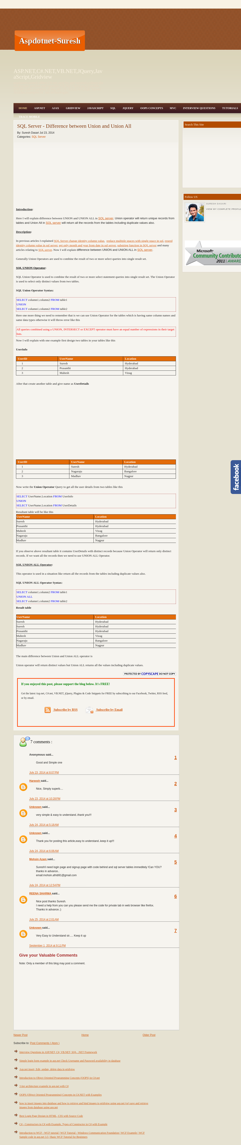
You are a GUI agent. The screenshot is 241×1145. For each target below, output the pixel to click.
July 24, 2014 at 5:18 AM (44, 824)
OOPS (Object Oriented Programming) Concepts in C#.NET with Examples (60, 1094)
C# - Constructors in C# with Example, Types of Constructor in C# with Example (63, 1124)
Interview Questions (199, 108)
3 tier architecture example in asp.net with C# (44, 1086)
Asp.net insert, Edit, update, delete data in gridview (47, 1069)
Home (23, 108)
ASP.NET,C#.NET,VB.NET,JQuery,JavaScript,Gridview (58, 74)
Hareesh (35, 780)
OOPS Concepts (151, 108)
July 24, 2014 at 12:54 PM (44, 885)
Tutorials (230, 108)
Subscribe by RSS (61, 710)
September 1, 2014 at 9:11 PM (47, 945)
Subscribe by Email (104, 709)
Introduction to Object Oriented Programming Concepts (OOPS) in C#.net (59, 1077)
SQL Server (39, 136)
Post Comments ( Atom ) (44, 1043)
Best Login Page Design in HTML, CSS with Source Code (51, 1116)
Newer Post (20, 1035)
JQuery (128, 108)
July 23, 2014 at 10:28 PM (44, 798)
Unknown (35, 807)
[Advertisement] (113, 40)
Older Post (149, 1035)
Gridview (73, 108)
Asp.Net (39, 108)
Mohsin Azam (38, 859)
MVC (173, 108)
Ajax (55, 108)
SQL (113, 108)
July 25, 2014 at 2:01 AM (44, 919)
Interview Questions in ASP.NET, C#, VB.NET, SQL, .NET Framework (58, 1052)
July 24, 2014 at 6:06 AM (44, 850)
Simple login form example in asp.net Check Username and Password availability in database (69, 1060)
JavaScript (95, 108)
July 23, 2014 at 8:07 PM (44, 772)
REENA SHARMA (40, 893)
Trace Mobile (29, 116)
